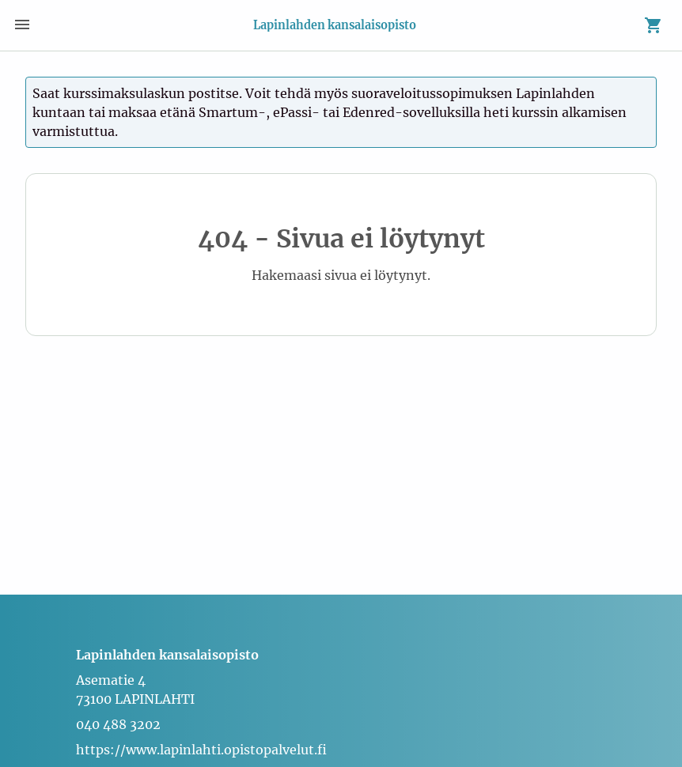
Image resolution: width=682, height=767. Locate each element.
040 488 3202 (118, 724)
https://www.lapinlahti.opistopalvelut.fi (201, 750)
